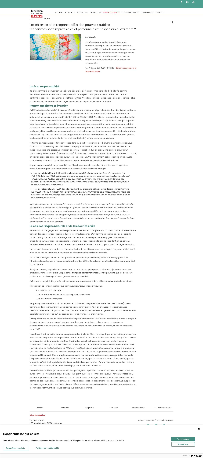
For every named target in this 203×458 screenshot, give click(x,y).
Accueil (59, 12)
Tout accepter (183, 439)
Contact (160, 12)
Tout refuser (183, 444)
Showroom (95, 12)
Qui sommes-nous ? (131, 12)
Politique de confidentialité (47, 448)
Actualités (70, 12)
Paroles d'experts (111, 12)
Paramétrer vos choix (15, 448)
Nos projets (82, 12)
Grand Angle (148, 12)
